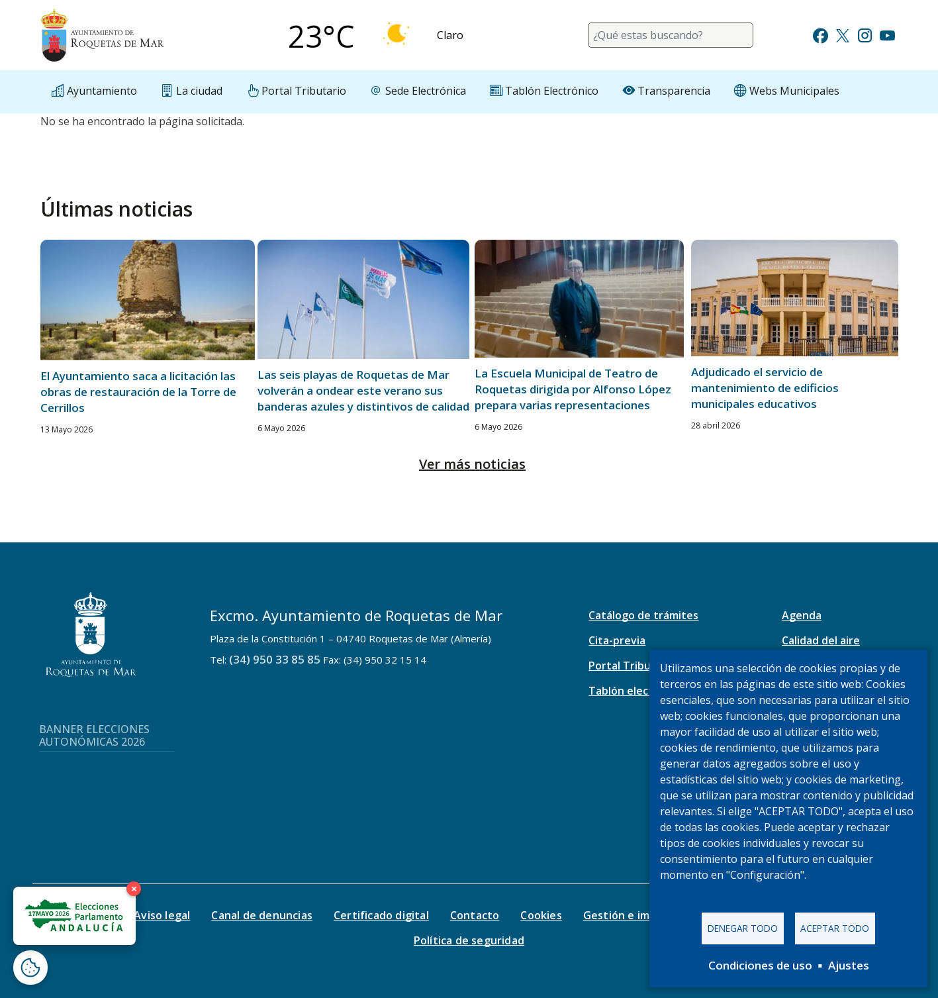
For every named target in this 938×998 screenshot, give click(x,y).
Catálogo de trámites (643, 615)
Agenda (801, 615)
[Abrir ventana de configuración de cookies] (30, 967)
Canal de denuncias (261, 915)
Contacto (475, 915)
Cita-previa (616, 640)
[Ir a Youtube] (887, 34)
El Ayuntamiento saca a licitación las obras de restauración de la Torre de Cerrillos (138, 391)
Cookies (540, 915)
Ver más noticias (472, 464)
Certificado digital (381, 915)
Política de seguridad (469, 940)
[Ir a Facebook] (820, 34)
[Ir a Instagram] (864, 34)
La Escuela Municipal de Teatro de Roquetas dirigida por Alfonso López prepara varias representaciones (573, 389)
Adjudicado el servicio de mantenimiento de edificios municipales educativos (765, 387)
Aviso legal (162, 915)
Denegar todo (743, 928)
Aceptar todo (834, 928)
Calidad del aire (821, 640)
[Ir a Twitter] (843, 34)
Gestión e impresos (634, 915)
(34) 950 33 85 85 (274, 659)
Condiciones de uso (760, 965)
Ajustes (848, 965)
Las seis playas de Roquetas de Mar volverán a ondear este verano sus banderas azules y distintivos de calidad (363, 390)
